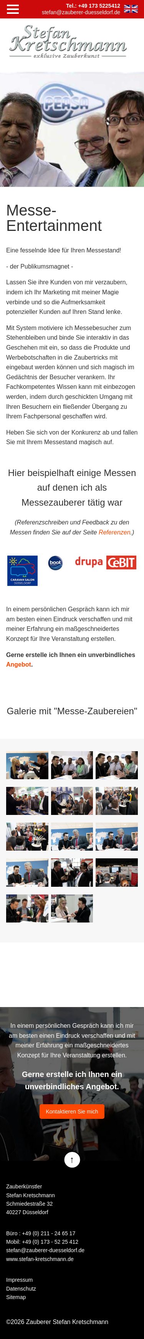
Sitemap (16, 1297)
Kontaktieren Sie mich (72, 1111)
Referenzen (115, 532)
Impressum (19, 1280)
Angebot (18, 664)
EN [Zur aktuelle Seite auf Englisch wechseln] (131, 8)
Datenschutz (21, 1289)
